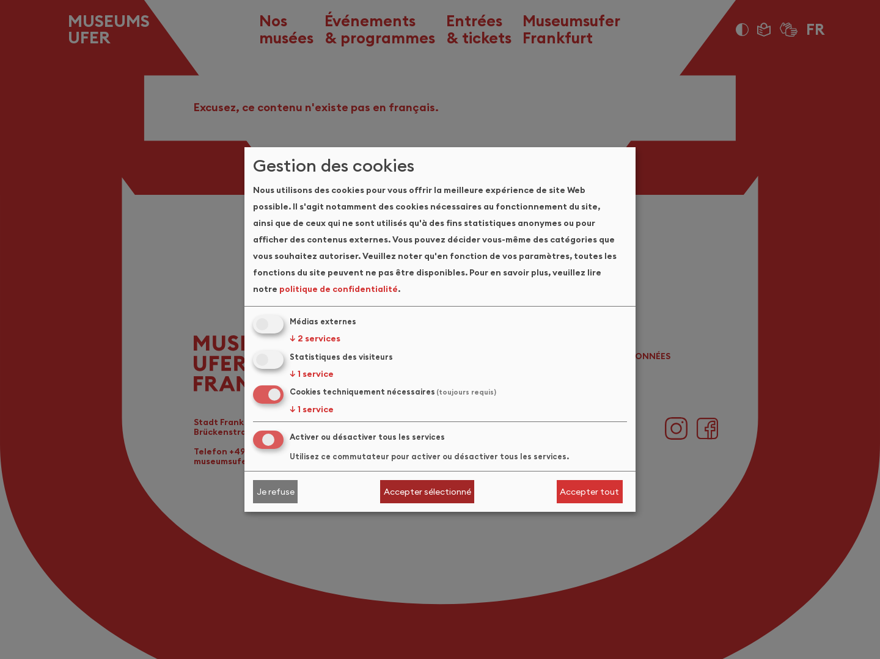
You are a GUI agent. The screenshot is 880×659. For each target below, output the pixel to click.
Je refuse (276, 491)
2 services (315, 338)
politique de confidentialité (338, 288)
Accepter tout (589, 491)
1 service (312, 374)
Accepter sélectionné (427, 491)
